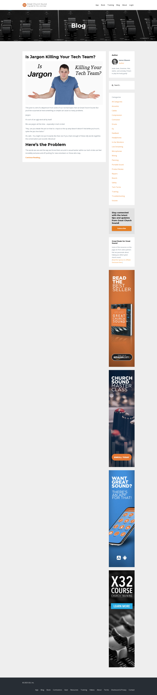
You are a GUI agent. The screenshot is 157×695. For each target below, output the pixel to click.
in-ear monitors (118, 142)
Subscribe (121, 228)
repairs (115, 174)
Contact (132, 690)
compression (117, 115)
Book (103, 5)
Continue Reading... (33, 157)
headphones (116, 138)
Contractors (57, 690)
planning (115, 160)
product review (117, 169)
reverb (114, 178)
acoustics (115, 106)
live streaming (117, 147)
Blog (118, 5)
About (124, 5)
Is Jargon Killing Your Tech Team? (60, 56)
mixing (114, 156)
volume (115, 200)
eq (113, 129)
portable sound (118, 165)
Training (110, 5)
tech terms (116, 187)
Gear (66, 690)
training (115, 192)
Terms (106, 690)
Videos (92, 690)
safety (114, 183)
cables (114, 111)
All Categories (117, 102)
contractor (116, 120)
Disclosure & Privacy (118, 690)
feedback (115, 133)
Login (131, 5)
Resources (74, 690)
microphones (117, 151)
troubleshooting (118, 196)
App (97, 5)
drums (114, 124)
